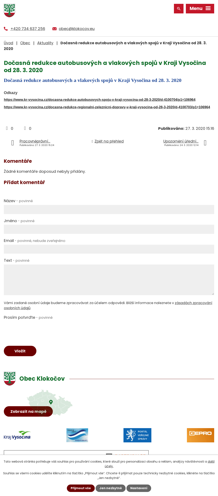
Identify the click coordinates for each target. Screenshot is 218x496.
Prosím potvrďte (28, 317)
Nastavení (138, 488)
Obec (25, 43)
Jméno (19, 220)
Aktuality (45, 43)
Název (18, 200)
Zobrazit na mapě (28, 411)
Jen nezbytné (110, 488)
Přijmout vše (81, 488)
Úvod (8, 43)
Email (34, 240)
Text (16, 260)
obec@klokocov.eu (77, 28)
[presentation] (36, 330)
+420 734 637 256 (27, 28)
